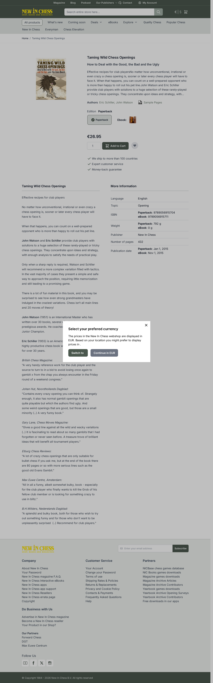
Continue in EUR (104, 353)
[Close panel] (146, 325)
